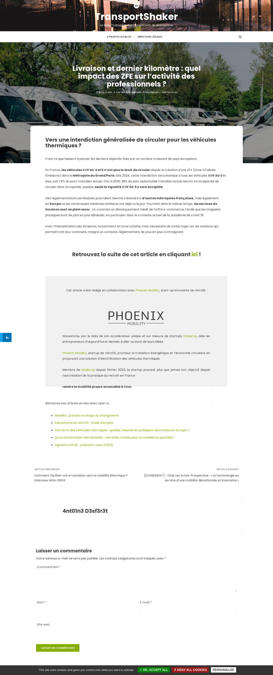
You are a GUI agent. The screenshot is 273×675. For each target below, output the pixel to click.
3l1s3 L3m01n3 (150, 92)
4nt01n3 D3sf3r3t (131, 92)
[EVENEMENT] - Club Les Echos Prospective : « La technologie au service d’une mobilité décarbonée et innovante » (191, 477)
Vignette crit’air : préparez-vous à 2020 (84, 444)
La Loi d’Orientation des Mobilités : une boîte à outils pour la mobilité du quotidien (114, 437)
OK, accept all (154, 669)
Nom (41, 602)
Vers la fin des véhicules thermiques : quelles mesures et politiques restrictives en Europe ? (122, 430)
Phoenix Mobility (147, 290)
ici (195, 254)
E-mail (146, 602)
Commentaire (49, 566)
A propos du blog (119, 36)
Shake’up (190, 336)
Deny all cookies (190, 669)
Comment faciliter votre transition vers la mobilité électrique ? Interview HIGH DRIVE (81, 477)
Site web (43, 624)
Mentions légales (150, 36)
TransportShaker (136, 16)
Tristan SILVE (169, 92)
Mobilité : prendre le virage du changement (87, 415)
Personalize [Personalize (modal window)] (223, 669)
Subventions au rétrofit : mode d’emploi (84, 422)
